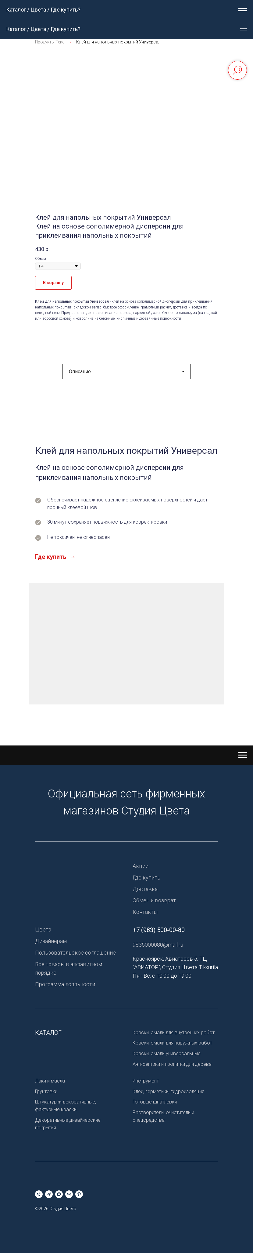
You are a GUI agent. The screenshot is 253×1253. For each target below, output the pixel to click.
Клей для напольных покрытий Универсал (118, 42)
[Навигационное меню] (242, 10)
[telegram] (49, 1194)
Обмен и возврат (154, 900)
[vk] (69, 1194)
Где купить (146, 877)
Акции (140, 866)
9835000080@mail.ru (158, 944)
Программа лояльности (65, 984)
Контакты (145, 912)
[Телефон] (39, 1194)
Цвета (43, 929)
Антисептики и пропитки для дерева (172, 1064)
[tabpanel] (126, 569)
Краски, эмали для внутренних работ (174, 1032)
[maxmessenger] (59, 1194)
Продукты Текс (50, 42)
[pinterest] (79, 1194)
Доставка (145, 889)
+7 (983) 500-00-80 (159, 930)
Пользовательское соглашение (75, 952)
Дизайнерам (51, 941)
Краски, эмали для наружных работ (172, 1043)
